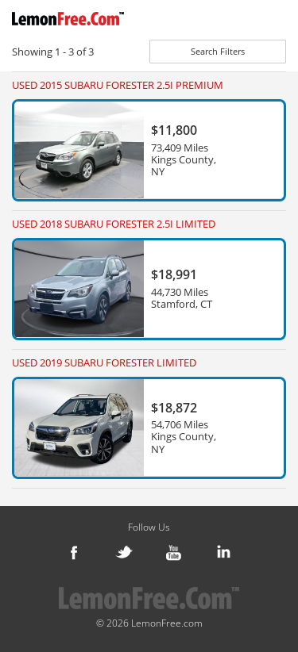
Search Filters (218, 51)
